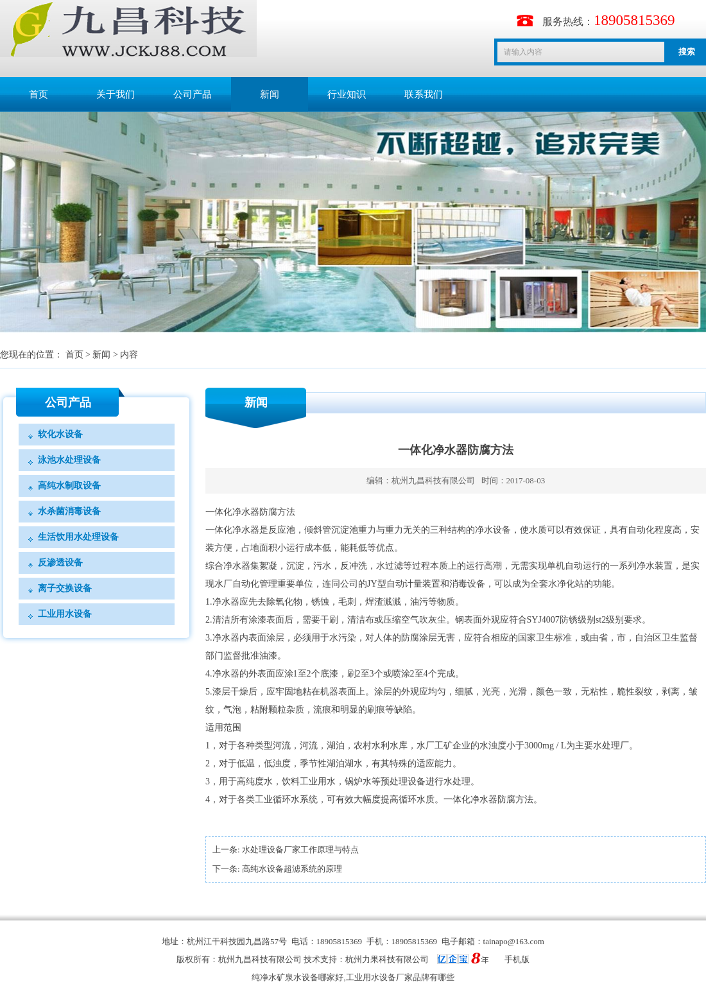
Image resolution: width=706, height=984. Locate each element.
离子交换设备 (65, 588)
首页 (38, 94)
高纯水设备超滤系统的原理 (292, 869)
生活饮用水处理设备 (78, 537)
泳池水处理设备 (69, 460)
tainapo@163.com (513, 941)
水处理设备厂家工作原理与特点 (300, 849)
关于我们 (115, 94)
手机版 (517, 959)
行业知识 (346, 94)
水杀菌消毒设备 (69, 511)
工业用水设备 (65, 614)
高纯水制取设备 (69, 485)
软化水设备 (60, 434)
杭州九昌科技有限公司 (433, 480)
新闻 (269, 94)
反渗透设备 (60, 562)
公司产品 (192, 94)
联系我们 (423, 94)
